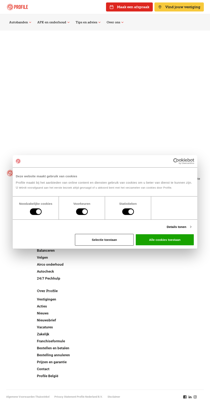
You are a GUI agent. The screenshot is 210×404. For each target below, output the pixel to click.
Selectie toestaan (104, 239)
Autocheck (45, 271)
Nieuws (43, 313)
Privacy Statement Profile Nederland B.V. (78, 396)
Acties (42, 306)
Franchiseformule (51, 341)
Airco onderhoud (50, 264)
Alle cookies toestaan (164, 239)
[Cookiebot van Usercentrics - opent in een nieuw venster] (176, 161)
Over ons (115, 22)
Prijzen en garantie (52, 362)
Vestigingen (46, 299)
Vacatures (45, 327)
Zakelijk (43, 334)
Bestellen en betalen (53, 348)
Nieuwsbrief (46, 320)
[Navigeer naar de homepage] (17, 7)
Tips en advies (88, 22)
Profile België (47, 376)
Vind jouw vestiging (179, 7)
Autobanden (20, 22)
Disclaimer (114, 396)
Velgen (42, 257)
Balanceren (46, 250)
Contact (43, 369)
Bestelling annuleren (53, 355)
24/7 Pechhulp (48, 278)
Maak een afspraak (129, 7)
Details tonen (176, 226)
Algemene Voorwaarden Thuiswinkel (27, 396)
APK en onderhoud (53, 22)
